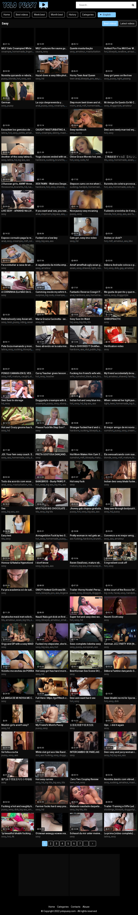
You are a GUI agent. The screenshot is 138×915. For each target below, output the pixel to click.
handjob (83, 187)
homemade (18, 51)
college (33, 241)
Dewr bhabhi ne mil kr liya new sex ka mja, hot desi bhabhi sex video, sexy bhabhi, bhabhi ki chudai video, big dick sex (120, 698)
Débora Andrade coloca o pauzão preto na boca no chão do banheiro (120, 265)
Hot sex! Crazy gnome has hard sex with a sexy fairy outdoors (17, 427)
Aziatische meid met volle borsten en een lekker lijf (17, 616)
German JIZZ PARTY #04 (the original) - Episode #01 (120, 644)
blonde (12, 78)
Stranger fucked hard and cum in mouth (86, 427)
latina (4, 133)
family (131, 376)
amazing (132, 51)
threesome (7, 187)
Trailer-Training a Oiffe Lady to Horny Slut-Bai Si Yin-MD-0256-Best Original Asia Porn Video (120, 806)
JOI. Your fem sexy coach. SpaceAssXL (17, 454)
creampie (6, 51)
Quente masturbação (81, 48)
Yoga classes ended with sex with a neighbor (52, 156)
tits (105, 160)
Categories (88, 14)
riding (23, 322)
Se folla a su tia (9, 752)
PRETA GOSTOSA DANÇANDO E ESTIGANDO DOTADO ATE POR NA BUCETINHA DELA (52, 454)
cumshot (80, 376)
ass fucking (76, 538)
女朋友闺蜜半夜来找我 (81, 725)
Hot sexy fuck (77, 481)
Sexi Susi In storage (12, 400)
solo (129, 187)
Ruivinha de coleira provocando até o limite (120, 183)
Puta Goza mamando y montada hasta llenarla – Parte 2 (17, 346)
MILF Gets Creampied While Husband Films (17, 48)
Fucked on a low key (46, 238)
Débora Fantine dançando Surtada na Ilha (120, 671)
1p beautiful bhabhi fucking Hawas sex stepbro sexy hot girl (17, 833)
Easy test (6, 535)
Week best (39, 14)
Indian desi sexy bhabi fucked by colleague (120, 481)
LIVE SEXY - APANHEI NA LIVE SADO (17, 210)
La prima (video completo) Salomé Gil (120, 833)
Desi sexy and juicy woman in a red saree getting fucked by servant (120, 752)
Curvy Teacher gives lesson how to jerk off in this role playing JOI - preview (52, 373)
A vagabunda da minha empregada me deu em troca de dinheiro (52, 265)
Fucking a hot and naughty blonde (17, 806)
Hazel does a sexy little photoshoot (52, 75)
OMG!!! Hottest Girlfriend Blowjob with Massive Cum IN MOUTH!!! (52, 589)
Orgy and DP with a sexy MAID (17, 644)
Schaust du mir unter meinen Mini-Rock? (86, 833)
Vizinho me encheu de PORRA (17, 671)
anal (38, 105)
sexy (45, 51)
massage (33, 484)
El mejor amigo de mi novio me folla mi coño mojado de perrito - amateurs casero (120, 427)
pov (92, 78)
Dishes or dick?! (113, 238)
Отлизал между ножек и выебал (52, 833)
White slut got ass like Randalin (52, 752)
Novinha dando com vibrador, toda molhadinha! (120, 779)
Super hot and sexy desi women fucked (86, 616)
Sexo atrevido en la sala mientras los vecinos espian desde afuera (52, 346)
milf (84, 105)
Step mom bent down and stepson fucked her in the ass (86, 102)
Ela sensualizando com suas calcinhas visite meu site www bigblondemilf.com (120, 454)
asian (130, 160)
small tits (66, 620)
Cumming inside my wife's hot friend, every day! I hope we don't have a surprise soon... (52, 292)
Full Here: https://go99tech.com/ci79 (52, 698)
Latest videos (127, 23)
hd (42, 78)
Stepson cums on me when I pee (86, 183)
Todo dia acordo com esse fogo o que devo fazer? (17, 481)
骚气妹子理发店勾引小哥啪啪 (16, 779)
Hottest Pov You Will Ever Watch (120, 48)
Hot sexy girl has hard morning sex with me (52, 671)
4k (13, 836)
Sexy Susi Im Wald (80, 319)
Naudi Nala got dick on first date (52, 616)
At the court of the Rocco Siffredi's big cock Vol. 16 (120, 589)
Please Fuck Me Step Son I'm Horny (52, 427)
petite (22, 133)
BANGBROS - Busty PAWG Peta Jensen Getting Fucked (52, 481)
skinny (56, 133)
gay (122, 268)
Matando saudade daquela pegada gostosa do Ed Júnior (86, 806)
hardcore (40, 160)
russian (32, 187)
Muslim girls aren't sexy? (15, 725)
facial (117, 593)
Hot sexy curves (44, 779)
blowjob (113, 51)
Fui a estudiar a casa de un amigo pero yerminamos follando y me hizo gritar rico (17, 265)
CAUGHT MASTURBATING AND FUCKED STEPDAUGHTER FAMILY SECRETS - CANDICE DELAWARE (52, 129)
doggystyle (116, 105)
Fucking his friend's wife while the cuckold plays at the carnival (86, 373)
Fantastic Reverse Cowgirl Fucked (86, 292)
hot (106, 51)
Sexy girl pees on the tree (118, 75)
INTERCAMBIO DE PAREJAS (84, 752)
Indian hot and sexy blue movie (86, 400)
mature (16, 376)
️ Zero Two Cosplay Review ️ (84, 779)
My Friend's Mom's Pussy (49, 725)
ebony (63, 403)
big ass (21, 160)
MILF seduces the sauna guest (52, 48)
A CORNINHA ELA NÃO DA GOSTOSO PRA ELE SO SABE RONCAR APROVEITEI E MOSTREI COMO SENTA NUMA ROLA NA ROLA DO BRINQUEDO (17, 292)
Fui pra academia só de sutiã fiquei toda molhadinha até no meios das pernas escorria (17, 589)
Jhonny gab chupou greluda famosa (86, 508)
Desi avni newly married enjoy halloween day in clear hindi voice (120, 129)
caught (25, 376)
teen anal (75, 78)
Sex (3, 508)
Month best (57, 14)
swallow (122, 51)
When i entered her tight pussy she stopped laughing (120, 400)
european (88, 647)
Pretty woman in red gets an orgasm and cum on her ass (86, 535)
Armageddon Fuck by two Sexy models (52, 535)
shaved (60, 187)
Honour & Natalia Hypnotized (17, 562)
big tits (82, 322)
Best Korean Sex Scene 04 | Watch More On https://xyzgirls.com (86, 671)
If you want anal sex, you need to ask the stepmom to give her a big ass (52, 210)
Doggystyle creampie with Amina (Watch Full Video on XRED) (52, 400)
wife (72, 376)
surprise (40, 295)
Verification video (114, 346)
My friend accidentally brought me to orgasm (120, 373)
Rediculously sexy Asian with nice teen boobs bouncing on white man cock (17, 319)
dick (116, 268)
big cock (49, 295)
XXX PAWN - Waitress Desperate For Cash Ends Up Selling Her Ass (52, 183)
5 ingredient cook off (115, 562)
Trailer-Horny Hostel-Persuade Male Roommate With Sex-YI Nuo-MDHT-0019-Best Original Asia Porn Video (86, 589)
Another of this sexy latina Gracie (17, 156)
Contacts (75, 906)
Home (7, 14)
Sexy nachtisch (78, 129)
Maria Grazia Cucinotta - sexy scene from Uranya (52, 319)
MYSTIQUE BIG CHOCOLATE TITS (52, 508)
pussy (4, 78)
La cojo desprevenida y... (49, 102)
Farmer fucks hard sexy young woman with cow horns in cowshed (52, 806)
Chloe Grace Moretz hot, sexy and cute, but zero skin (86, 156)
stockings (109, 809)
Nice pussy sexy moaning (84, 210)
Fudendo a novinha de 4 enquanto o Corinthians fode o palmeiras (120, 210)
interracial (92, 566)
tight (119, 78)
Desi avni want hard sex (82, 698)
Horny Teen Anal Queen (82, 75)
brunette (59, 160)
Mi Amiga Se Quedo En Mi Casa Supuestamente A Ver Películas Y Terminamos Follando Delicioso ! (120, 102)
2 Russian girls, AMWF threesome (17, 183)
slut (87, 349)
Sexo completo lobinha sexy (85, 644)
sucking (50, 160)
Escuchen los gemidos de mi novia (17, 129)
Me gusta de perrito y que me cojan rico (120, 292)
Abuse (86, 906)
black (88, 376)
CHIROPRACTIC (112, 319)
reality (100, 268)
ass (29, 78)
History (72, 14)
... (86, 843)
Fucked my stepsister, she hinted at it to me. (52, 644)
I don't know (42, 562)
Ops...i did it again (114, 725)
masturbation (93, 51)
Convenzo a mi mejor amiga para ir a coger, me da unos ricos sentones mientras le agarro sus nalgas (120, 535)
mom (73, 105)
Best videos (22, 14)
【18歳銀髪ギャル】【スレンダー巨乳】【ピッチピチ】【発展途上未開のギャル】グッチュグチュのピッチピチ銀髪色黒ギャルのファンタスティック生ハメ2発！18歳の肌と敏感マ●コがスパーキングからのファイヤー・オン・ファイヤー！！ (120, 156)
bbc (131, 241)
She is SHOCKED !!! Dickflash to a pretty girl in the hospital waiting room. (86, 346)
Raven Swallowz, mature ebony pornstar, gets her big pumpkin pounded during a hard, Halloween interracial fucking (86, 562)
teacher (50, 376)
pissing (126, 78)
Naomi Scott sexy (113, 616)
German (5, 102)
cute (82, 160)
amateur (80, 51)
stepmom (46, 214)
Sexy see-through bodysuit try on (120, 508)
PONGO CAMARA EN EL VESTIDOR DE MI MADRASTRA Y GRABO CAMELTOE (17, 373)
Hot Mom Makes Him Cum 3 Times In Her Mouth (86, 454)
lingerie (30, 51)
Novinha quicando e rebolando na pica (17, 75)
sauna (39, 51)
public (93, 349)
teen (38, 133)
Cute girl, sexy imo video (83, 238)
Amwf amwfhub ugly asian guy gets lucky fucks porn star (86, 265)
